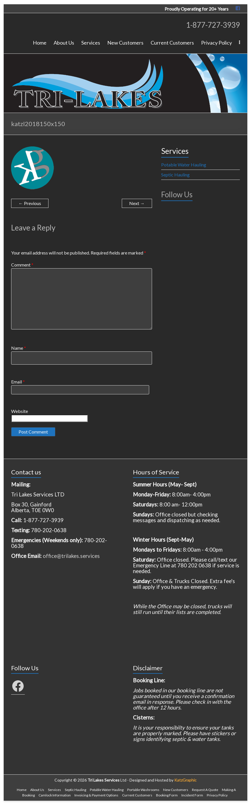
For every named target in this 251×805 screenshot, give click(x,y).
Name (18, 348)
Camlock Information (55, 795)
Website (19, 411)
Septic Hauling (175, 174)
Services (90, 42)
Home (39, 42)
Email (18, 381)
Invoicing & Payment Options (96, 795)
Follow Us (177, 194)
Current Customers (172, 42)
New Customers (125, 42)
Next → (137, 203)
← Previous (30, 203)
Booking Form (167, 795)
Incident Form (192, 795)
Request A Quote (205, 790)
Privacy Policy (216, 42)
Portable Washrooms (143, 790)
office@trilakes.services (71, 556)
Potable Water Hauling (183, 164)
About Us (64, 42)
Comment (22, 264)
